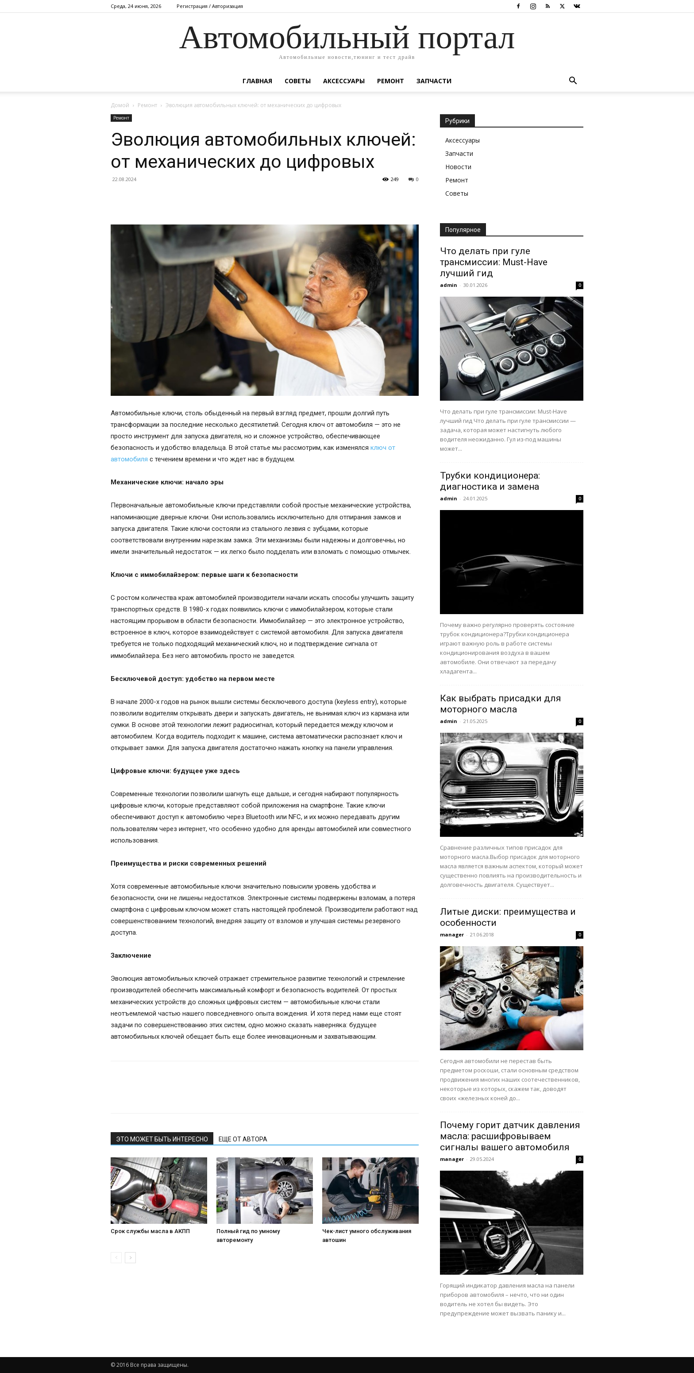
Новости (458, 166)
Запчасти (433, 81)
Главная (257, 81)
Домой (120, 105)
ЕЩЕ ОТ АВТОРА (243, 1139)
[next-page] (130, 1257)
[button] (572, 81)
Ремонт (390, 81)
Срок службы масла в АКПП (150, 1231)
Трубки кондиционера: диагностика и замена (490, 481)
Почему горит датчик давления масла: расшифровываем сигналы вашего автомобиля (510, 1136)
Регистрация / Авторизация (210, 6)
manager (452, 934)
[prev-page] (116, 1257)
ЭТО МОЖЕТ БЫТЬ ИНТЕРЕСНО (162, 1139)
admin (448, 285)
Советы (298, 81)
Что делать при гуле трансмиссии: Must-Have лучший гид (493, 262)
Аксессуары (344, 81)
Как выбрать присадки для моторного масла (500, 704)
